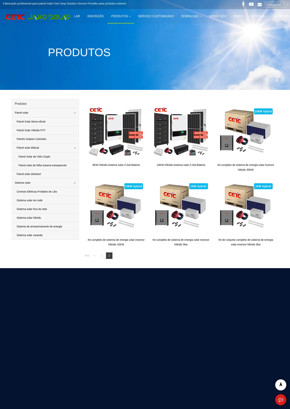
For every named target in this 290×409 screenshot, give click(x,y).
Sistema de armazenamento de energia (39, 226)
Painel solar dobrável (29, 174)
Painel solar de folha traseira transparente (42, 165)
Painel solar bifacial (28, 147)
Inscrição (95, 16)
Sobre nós (217, 16)
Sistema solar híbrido (29, 217)
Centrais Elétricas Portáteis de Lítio (37, 191)
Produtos (119, 16)
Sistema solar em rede (30, 200)
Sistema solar (23, 182)
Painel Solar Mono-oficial (31, 121)
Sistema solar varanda (29, 235)
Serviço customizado (156, 16)
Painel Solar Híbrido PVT (31, 130)
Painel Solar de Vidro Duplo (34, 156)
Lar (77, 16)
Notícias (257, 16)
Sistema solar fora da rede (32, 209)
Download (190, 16)
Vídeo (238, 16)
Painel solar (21, 112)
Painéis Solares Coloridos (31, 139)
